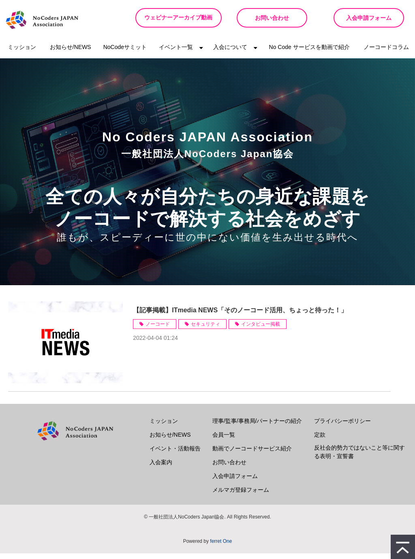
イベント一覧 (176, 52)
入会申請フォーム (367, 18)
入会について (230, 52)
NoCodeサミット (125, 52)
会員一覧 (223, 440)
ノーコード (157, 330)
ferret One (221, 547)
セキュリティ (205, 330)
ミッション (22, 52)
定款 (319, 440)
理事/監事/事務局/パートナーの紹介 (257, 426)
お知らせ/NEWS (70, 52)
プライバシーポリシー (342, 426)
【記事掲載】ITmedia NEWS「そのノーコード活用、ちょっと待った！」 (240, 315)
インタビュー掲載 (260, 330)
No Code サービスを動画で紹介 (309, 52)
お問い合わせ (268, 18)
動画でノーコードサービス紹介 (252, 454)
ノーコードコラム (386, 52)
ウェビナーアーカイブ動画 (176, 20)
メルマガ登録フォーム (240, 495)
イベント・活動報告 (175, 454)
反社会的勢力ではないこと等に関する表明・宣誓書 (359, 457)
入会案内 (161, 468)
